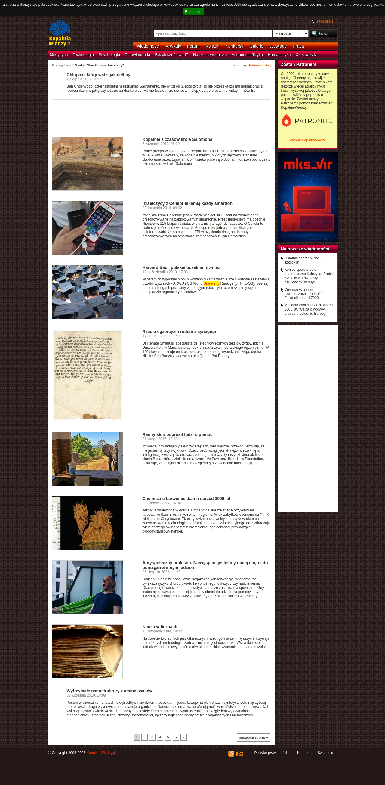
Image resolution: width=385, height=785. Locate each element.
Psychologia (109, 54)
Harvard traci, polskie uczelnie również (181, 267)
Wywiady (278, 46)
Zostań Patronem (298, 64)
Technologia (83, 54)
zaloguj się (324, 21)
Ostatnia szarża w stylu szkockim (303, 260)
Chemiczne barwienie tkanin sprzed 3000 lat (186, 498)
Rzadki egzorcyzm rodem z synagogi (179, 331)
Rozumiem (193, 12)
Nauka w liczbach (160, 626)
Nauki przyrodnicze (210, 54)
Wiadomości (148, 46)
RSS (239, 754)
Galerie (256, 46)
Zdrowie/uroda (137, 54)
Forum (193, 46)
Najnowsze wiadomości (305, 248)
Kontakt (303, 753)
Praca (298, 46)
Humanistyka (279, 54)
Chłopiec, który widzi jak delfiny (99, 74)
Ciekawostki (306, 54)
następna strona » (253, 737)
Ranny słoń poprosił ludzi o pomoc (178, 434)
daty (268, 65)
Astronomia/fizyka (247, 54)
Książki (213, 46)
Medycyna (59, 54)
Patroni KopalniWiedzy (307, 140)
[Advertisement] (161, 116)
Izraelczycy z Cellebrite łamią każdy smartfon (188, 203)
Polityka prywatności (270, 753)
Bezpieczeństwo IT (171, 54)
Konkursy (234, 46)
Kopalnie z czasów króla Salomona (177, 139)
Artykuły (173, 46)
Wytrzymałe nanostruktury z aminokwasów (110, 690)
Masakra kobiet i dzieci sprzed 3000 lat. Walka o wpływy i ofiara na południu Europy (309, 309)
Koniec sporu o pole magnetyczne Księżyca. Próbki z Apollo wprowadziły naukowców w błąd (309, 275)
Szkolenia (325, 753)
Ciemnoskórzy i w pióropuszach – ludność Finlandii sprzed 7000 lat (304, 293)
